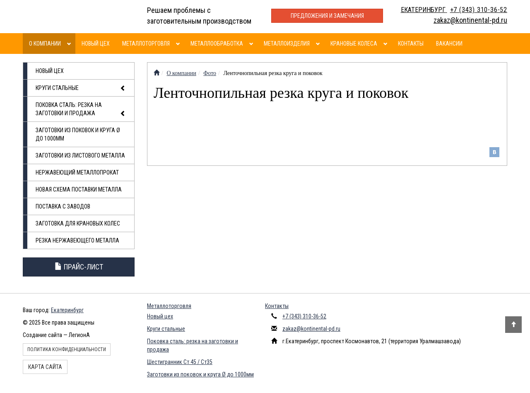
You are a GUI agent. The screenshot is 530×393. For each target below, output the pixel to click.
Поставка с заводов (63, 206)
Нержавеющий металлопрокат (77, 172)
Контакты (411, 43)
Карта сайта (45, 367)
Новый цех (96, 43)
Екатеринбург (67, 310)
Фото (209, 73)
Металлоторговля (146, 43)
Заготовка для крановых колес (78, 223)
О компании (45, 43)
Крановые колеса (353, 43)
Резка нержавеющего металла (77, 240)
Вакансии (449, 43)
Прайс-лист (79, 266)
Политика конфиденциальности (66, 349)
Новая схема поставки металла (79, 189)
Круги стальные (81, 88)
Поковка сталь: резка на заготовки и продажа (81, 110)
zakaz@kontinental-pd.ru (311, 328)
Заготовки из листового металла (80, 155)
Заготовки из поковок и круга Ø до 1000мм (78, 134)
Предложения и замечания (327, 15)
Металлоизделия (287, 43)
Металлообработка (216, 43)
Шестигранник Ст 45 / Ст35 (179, 362)
